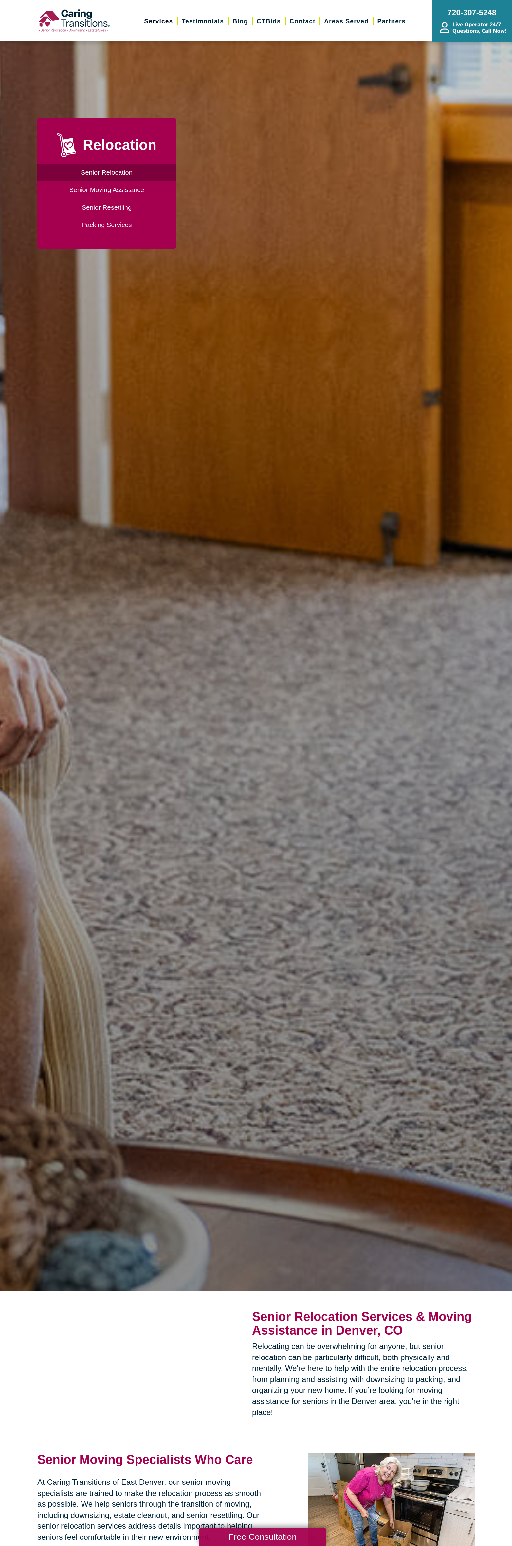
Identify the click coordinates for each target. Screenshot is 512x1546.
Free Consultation (263, 1537)
